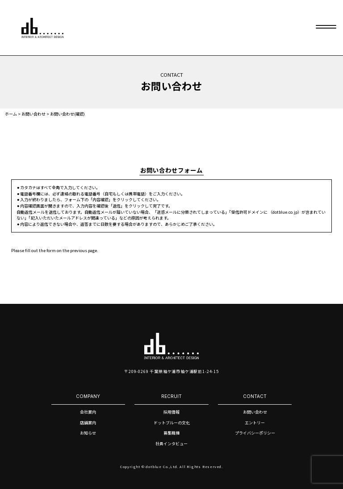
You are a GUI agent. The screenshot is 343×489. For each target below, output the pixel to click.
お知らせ (88, 433)
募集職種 (171, 433)
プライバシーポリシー (255, 433)
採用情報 (171, 412)
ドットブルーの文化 (172, 423)
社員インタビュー (171, 444)
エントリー (255, 423)
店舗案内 (88, 423)
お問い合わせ (255, 412)
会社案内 (88, 412)
